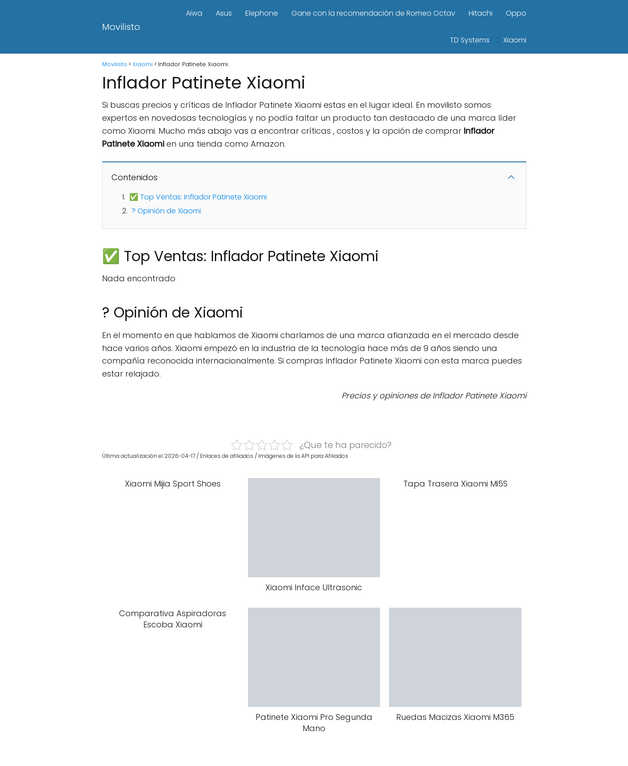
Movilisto (121, 27)
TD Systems (470, 40)
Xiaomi (514, 40)
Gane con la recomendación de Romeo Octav (373, 13)
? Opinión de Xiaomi (166, 211)
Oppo (516, 13)
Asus (224, 13)
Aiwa (194, 13)
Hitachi (480, 13)
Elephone (261, 13)
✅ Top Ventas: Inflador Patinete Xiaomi (198, 197)
